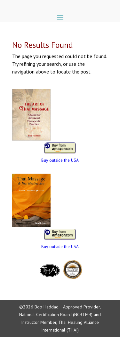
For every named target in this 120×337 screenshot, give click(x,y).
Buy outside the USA (60, 160)
